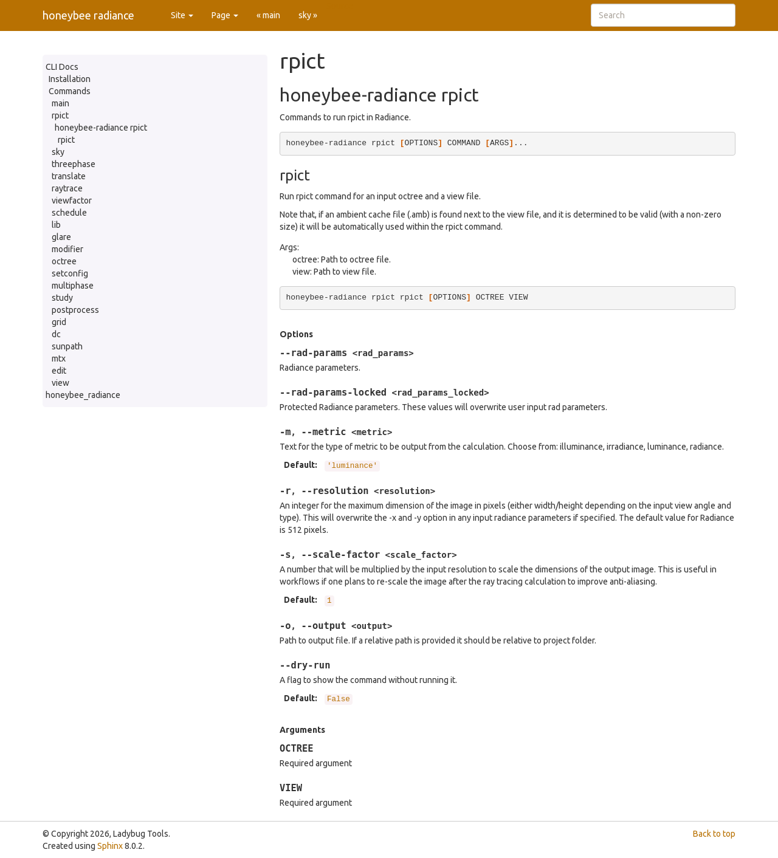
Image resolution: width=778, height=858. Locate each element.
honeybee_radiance (83, 395)
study (62, 298)
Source (339, 6)
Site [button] (182, 15)
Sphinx (110, 846)
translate (69, 176)
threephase (73, 164)
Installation (70, 79)
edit (59, 371)
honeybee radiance (88, 15)
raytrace (67, 188)
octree (64, 261)
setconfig (70, 273)
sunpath (67, 346)
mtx (59, 358)
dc (56, 334)
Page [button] (225, 15)
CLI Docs (62, 67)
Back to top (714, 834)
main (60, 103)
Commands (70, 91)
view (60, 383)
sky (58, 152)
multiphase (73, 285)
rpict (60, 115)
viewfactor (72, 200)
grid (59, 322)
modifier (67, 249)
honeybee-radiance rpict (101, 127)
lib (56, 225)
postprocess (75, 310)
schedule (69, 213)
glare (61, 237)
